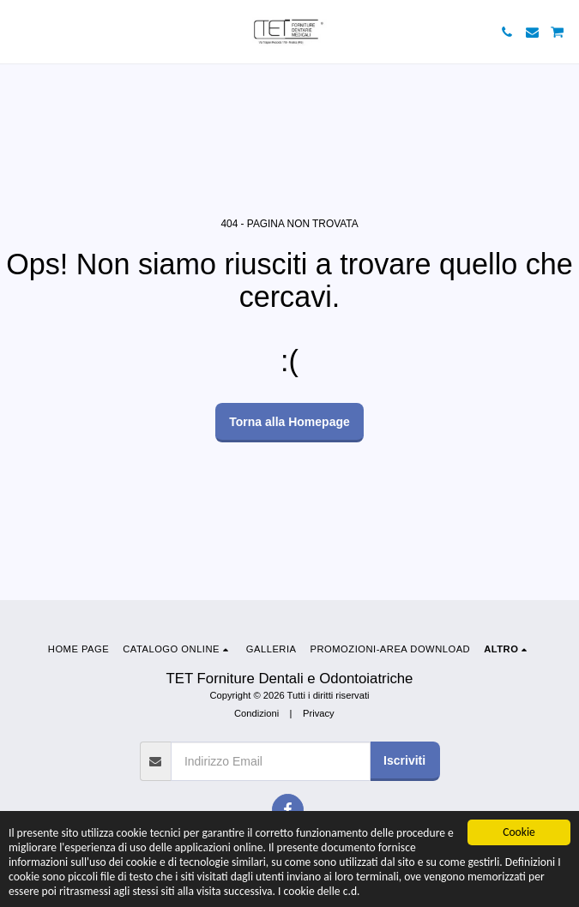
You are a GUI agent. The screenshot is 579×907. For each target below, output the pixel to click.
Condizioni (256, 713)
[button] (18, 31)
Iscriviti (404, 760)
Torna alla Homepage (289, 422)
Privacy (319, 713)
